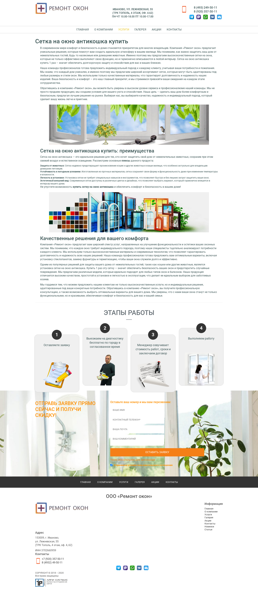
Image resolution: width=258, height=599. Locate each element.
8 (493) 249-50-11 (205, 7)
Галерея (143, 31)
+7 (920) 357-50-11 (53, 562)
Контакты (185, 31)
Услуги (121, 31)
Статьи (208, 533)
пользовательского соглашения (155, 468)
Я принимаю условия (143, 468)
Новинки (209, 530)
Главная (71, 31)
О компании (97, 31)
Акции (163, 31)
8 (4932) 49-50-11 (52, 566)
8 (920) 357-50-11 (205, 11)
